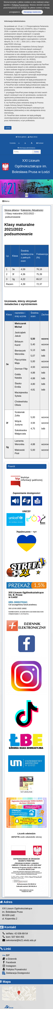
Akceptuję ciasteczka (32, 12)
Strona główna (21, 137)
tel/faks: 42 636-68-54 (15, 933)
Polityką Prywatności (20, 5)
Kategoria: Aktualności (32, 210)
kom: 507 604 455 (13, 937)
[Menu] (26, 201)
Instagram (9, 965)
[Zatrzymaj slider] (26, 195)
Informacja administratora (26, 148)
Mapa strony (32, 137)
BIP (6, 955)
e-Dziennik (9, 958)
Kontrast (39, 143)
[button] (3, 188)
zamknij (8, 128)
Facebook (9, 962)
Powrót (11, 466)
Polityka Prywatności (14, 969)
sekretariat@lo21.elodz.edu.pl (19, 940)
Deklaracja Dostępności (16, 973)
